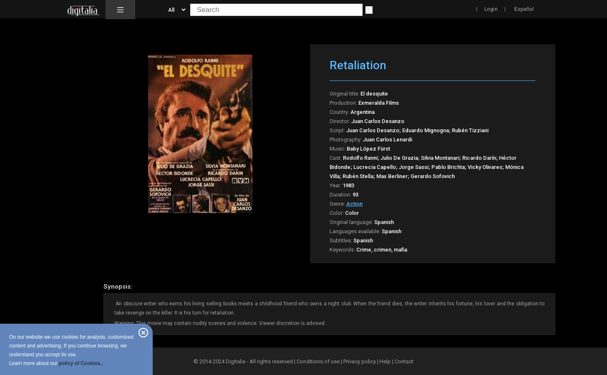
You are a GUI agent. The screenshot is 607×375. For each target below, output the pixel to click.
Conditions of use (319, 361)
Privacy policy (359, 361)
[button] (120, 9)
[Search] (369, 10)
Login (491, 9)
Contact (404, 361)
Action (354, 204)
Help (385, 361)
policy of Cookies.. (81, 363)
